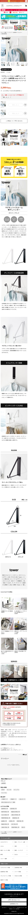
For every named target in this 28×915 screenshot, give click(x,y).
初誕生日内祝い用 (15, 811)
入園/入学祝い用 (5, 827)
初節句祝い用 (20, 821)
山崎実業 (3, 783)
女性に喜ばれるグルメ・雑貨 (8, 802)
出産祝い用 (11, 821)
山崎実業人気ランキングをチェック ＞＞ (12, 750)
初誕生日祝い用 (5, 824)
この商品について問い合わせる (14, 120)
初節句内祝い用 (5, 811)
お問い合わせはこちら (14, 899)
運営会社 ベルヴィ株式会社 (14, 908)
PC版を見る (14, 911)
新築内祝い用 (16, 818)
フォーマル (4, 792)
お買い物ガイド (5, 907)
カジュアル (16, 789)
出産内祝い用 (13, 808)
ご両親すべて (4, 799)
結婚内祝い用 (4, 808)
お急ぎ (2, 789)
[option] (14, 49)
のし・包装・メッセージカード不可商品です (12, 95)
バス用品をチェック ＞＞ (8, 748)
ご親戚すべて (13, 799)
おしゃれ (9, 789)
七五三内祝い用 (5, 814)
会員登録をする (14, 903)
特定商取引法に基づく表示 (22, 907)
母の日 (23, 827)
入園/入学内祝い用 (15, 814)
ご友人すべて (22, 799)
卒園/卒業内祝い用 (5, 818)
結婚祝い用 (4, 821)
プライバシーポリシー (12, 907)
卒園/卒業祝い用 (15, 827)
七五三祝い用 (14, 824)
